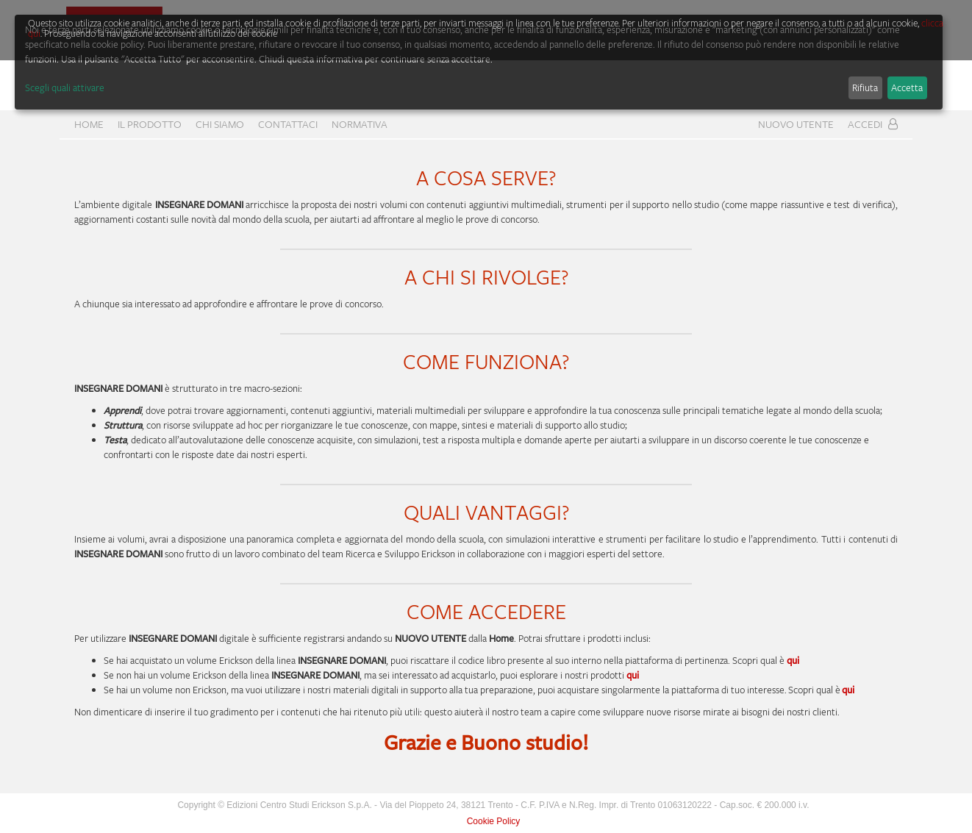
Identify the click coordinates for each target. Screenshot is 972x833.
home (89, 124)
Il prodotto (150, 124)
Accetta (907, 87)
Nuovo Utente (796, 124)
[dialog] (479, 62)
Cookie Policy (494, 821)
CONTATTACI (288, 124)
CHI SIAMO (220, 124)
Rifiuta (865, 87)
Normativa (359, 124)
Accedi (873, 124)
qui (632, 675)
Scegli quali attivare (64, 87)
